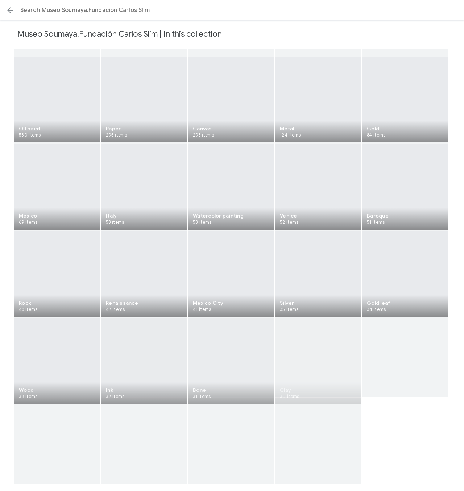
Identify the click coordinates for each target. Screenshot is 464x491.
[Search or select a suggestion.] (232, 10)
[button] (10, 10)
